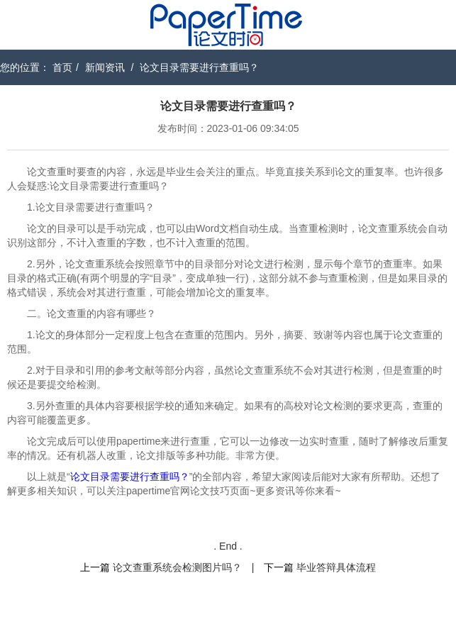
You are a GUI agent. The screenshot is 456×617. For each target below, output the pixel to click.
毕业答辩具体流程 (336, 567)
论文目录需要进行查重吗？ (199, 67)
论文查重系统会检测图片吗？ (177, 567)
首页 (62, 67)
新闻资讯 (105, 67)
